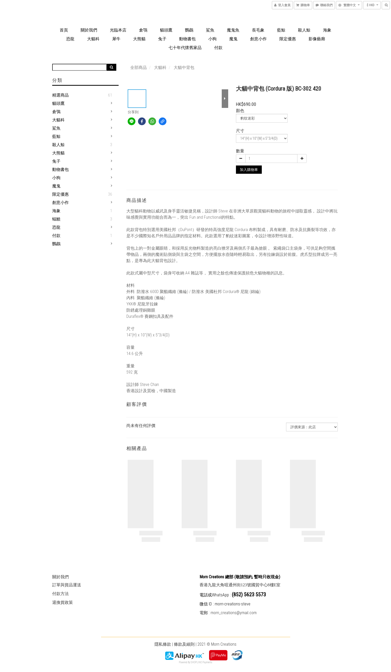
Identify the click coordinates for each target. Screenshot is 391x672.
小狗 (212, 38)
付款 (218, 47)
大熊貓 (139, 38)
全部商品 (138, 67)
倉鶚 (143, 30)
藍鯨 (281, 30)
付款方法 (60, 593)
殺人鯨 (304, 30)
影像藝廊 (317, 38)
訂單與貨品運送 (66, 584)
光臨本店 (118, 30)
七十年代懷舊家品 (185, 47)
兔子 (162, 38)
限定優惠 (287, 38)
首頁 (64, 30)
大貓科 (93, 38)
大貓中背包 (184, 67)
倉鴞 (56, 111)
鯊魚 (210, 30)
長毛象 (258, 30)
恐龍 (70, 38)
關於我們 (89, 30)
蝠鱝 (56, 219)
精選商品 (60, 95)
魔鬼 (233, 38)
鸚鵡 (189, 30)
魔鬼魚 (233, 30)
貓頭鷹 (166, 30)
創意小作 (258, 38)
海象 (327, 30)
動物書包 (187, 38)
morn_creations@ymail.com (234, 612)
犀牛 (116, 38)
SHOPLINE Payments (201, 662)
